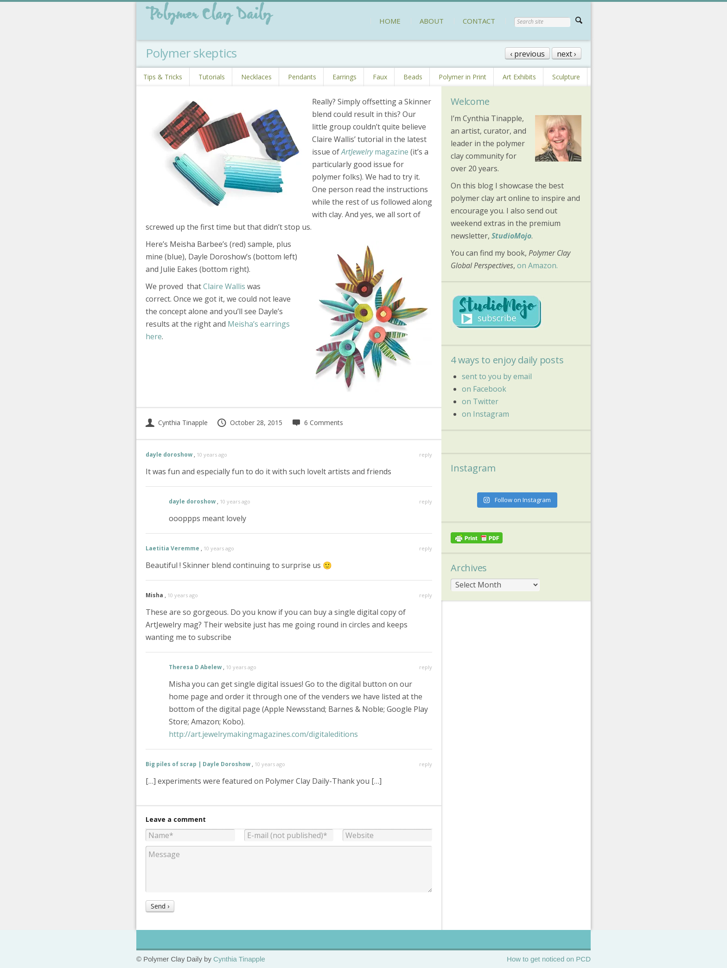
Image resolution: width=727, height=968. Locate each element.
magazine (374, 152)
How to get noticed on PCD (549, 959)
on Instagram (485, 414)
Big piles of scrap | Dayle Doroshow (198, 764)
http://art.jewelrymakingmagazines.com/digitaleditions (263, 734)
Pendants (302, 76)
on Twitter (480, 401)
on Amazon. (537, 265)
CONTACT (479, 21)
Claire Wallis (224, 286)
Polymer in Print (462, 76)
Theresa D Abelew (195, 667)
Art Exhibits (519, 76)
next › (566, 54)
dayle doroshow (169, 454)
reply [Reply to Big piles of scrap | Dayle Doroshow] (425, 764)
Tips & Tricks (162, 76)
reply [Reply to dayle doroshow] (425, 454)
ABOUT (432, 21)
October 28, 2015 (249, 422)
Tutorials (211, 76)
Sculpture (566, 76)
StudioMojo (511, 236)
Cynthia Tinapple (177, 422)
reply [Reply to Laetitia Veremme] (425, 548)
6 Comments (317, 422)
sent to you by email (497, 376)
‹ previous (527, 54)
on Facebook (484, 389)
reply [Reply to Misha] (425, 595)
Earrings (344, 76)
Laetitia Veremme (172, 548)
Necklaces (256, 76)
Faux (380, 76)
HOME (390, 21)
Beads (412, 76)
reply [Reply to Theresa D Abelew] (425, 667)
